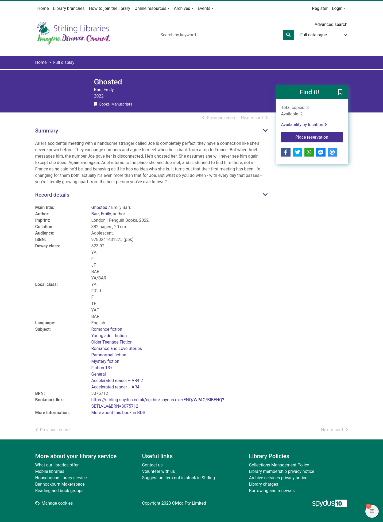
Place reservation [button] (319, 137)
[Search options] (322, 35)
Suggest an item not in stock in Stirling (178, 477)
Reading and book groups (59, 490)
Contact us (152, 465)
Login (337, 8)
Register (320, 8)
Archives (182, 8)
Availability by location (304, 124)
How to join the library (109, 8)
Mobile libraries (49, 471)
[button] (340, 92)
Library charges (263, 484)
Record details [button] (52, 195)
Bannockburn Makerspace (60, 484)
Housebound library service (61, 477)
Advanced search (331, 24)
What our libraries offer (57, 465)
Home (43, 8)
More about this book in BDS (118, 412)
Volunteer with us (158, 471)
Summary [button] (46, 130)
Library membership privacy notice (281, 471)
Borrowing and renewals (272, 490)
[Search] (288, 35)
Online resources (150, 8)
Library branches (69, 8)
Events (204, 8)
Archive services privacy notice (278, 477)
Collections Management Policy (279, 465)
